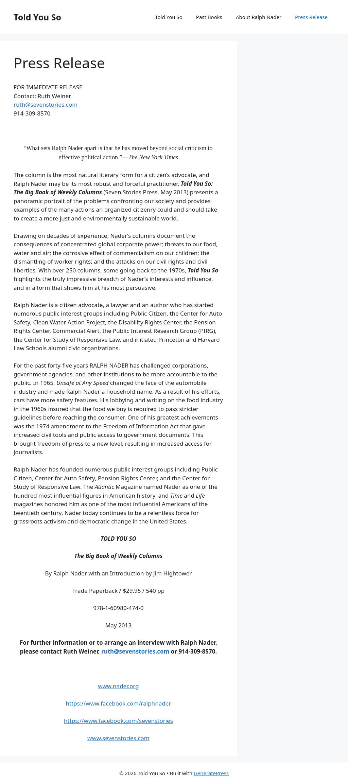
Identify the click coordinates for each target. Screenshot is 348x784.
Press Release (311, 17)
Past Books (209, 17)
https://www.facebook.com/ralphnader (118, 703)
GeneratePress (211, 773)
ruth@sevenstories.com (45, 104)
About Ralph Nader (258, 17)
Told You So (37, 17)
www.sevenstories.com (118, 738)
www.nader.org (118, 686)
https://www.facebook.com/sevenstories (118, 721)
